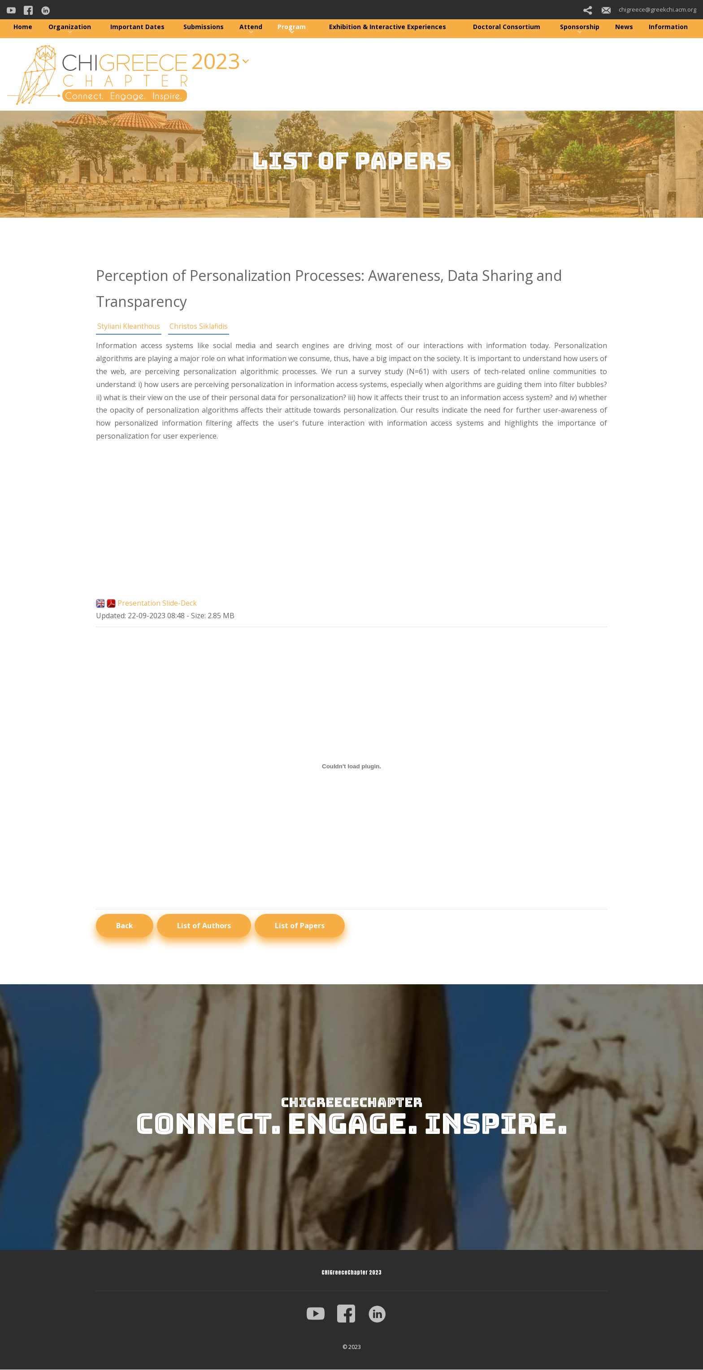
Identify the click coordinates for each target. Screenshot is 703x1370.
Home (22, 26)
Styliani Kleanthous (129, 326)
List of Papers (300, 926)
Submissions (203, 26)
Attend (250, 26)
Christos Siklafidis (200, 326)
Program (292, 26)
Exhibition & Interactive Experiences (387, 26)
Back (124, 926)
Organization (69, 26)
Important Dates (137, 26)
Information (668, 26)
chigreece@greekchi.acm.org (649, 9)
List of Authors (204, 926)
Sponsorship (579, 26)
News (624, 26)
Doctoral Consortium (506, 26)
